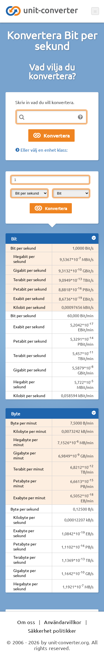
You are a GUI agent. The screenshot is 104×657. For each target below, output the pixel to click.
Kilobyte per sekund (24, 520)
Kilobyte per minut (29, 431)
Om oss (26, 622)
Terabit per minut (28, 468)
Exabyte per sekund (23, 533)
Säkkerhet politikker (52, 630)
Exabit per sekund (28, 298)
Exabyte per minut (29, 497)
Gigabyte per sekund (24, 573)
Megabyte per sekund (25, 586)
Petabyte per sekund (24, 546)
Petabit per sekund (30, 288)
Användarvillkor (63, 622)
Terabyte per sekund (24, 560)
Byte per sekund (25, 508)
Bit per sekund (23, 247)
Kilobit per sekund (29, 307)
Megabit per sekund (24, 259)
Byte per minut (24, 422)
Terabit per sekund (29, 279)
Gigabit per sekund (29, 270)
